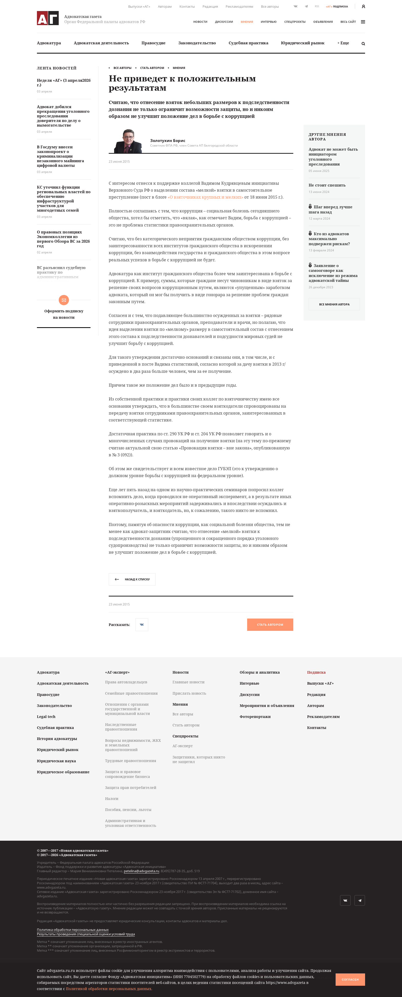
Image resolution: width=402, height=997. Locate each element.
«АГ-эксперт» (117, 672)
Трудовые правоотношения (130, 760)
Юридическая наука (56, 760)
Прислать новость (189, 693)
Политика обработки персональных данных (73, 929)
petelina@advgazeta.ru (141, 871)
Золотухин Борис (167, 140)
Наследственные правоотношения (121, 727)
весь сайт (352, 22)
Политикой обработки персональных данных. (109, 988)
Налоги (111, 798)
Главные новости (189, 682)
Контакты (187, 6)
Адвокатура (49, 42)
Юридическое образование (63, 771)
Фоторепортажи (255, 716)
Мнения (247, 22)
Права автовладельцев (126, 682)
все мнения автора (334, 304)
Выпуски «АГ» (139, 6)
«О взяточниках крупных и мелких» (205, 197)
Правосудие (154, 42)
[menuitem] (49, 43)
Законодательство (197, 42)
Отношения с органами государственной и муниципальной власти (127, 709)
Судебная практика (248, 42)
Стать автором (152, 68)
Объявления (323, 22)
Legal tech (46, 716)
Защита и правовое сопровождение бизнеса (127, 774)
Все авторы (270, 6)
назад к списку (132, 579)
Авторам (165, 6)
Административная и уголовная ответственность (130, 823)
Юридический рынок (303, 42)
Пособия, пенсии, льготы (128, 809)
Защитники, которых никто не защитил (199, 759)
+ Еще (343, 42)
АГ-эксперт (183, 745)
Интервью (269, 22)
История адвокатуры (57, 738)
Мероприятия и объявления (267, 705)
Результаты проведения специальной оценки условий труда (86, 934)
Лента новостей (57, 68)
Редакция (210, 6)
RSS (317, 6)
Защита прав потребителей (130, 787)
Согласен (350, 979)
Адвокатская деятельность (101, 42)
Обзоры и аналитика (260, 672)
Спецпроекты (295, 22)
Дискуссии (224, 22)
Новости (200, 22)
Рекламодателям (239, 6)
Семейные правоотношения (131, 693)
